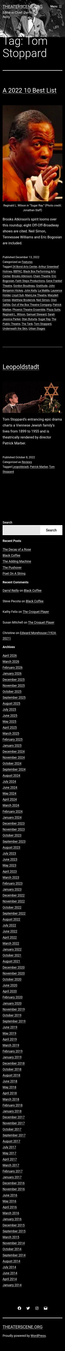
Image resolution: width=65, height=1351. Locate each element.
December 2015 (14, 1225)
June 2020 (10, 985)
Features (27, 262)
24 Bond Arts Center (24, 266)
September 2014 (14, 1255)
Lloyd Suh (18, 295)
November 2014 (14, 1243)
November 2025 (14, 685)
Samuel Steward (37, 314)
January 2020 (12, 1003)
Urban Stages (37, 328)
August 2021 (11, 961)
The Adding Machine (17, 561)
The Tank (27, 324)
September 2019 (14, 1021)
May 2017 (9, 1153)
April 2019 (10, 1039)
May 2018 (9, 1087)
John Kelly (30, 290)
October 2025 (12, 691)
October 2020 (12, 979)
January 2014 (12, 1285)
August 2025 (11, 703)
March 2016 (11, 1213)
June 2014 (10, 1273)
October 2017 (12, 1129)
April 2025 (10, 727)
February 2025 (13, 739)
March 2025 (11, 733)
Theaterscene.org (22, 6)
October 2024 (12, 763)
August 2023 (11, 847)
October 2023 (12, 835)
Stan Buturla (29, 319)
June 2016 (10, 1195)
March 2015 (11, 1237)
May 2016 (9, 1201)
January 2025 (12, 745)
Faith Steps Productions (30, 281)
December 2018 (14, 1063)
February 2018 (13, 1105)
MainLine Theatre (35, 295)
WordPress (38, 1335)
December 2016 (14, 1183)
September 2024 (14, 769)
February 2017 (13, 1171)
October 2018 (12, 1069)
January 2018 (12, 1111)
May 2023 (9, 865)
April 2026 (10, 655)
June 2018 (10, 1081)
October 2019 (12, 1015)
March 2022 (11, 943)
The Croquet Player (36, 612)
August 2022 (11, 919)
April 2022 (10, 937)
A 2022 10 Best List (30, 90)
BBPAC (17, 271)
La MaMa (44, 290)
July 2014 (9, 1267)
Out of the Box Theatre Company (31, 304)
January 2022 (12, 949)
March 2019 (11, 1045)
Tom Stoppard (42, 324)
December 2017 (14, 1117)
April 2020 (10, 991)
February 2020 (13, 997)
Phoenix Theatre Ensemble (28, 309)
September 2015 (14, 1231)
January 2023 (12, 889)
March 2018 (11, 1099)
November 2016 (14, 1189)
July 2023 (9, 853)
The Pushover (12, 567)
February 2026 (13, 667)
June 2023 (10, 859)
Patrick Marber (39, 466)
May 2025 (9, 721)
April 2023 (10, 871)
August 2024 (11, 775)
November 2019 (14, 1009)
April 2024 (10, 799)
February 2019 (13, 1051)
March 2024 (11, 805)
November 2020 (14, 973)
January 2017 (12, 1177)
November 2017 (14, 1123)
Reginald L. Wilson (14, 314)
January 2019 (12, 1057)
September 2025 (14, 697)
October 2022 (12, 907)
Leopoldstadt (21, 367)
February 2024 (13, 811)
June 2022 (10, 931)
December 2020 (14, 967)
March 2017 (11, 1165)
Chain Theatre (41, 276)
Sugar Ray (44, 319)
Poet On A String (14, 573)
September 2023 (14, 841)
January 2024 (12, 817)
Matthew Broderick (23, 300)
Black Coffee (11, 555)
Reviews (27, 462)
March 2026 (11, 661)
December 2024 (14, 751)
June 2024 (10, 787)
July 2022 (9, 925)
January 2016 (12, 1219)
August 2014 (11, 1261)
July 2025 (9, 709)
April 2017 (10, 1159)
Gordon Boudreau (24, 285)
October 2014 (12, 1249)
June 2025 (10, 715)
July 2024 (9, 781)
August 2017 (11, 1141)
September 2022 (14, 913)
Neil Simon (43, 300)
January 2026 (12, 673)
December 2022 (14, 895)
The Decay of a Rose (17, 549)
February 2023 (13, 883)
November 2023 (14, 829)
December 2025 (14, 679)
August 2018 (11, 1075)
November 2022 (14, 901)
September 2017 (14, 1135)
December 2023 (14, 823)
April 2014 (10, 1279)
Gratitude (41, 285)
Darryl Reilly (11, 590)
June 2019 (10, 1027)
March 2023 (11, 877)
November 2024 (14, 757)
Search (7, 522)
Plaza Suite (53, 309)
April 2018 (10, 1093)
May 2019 (9, 1033)
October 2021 (12, 955)
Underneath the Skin (15, 328)
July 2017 (9, 1147)
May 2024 (9, 793)
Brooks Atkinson (22, 276)
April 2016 (10, 1207)
